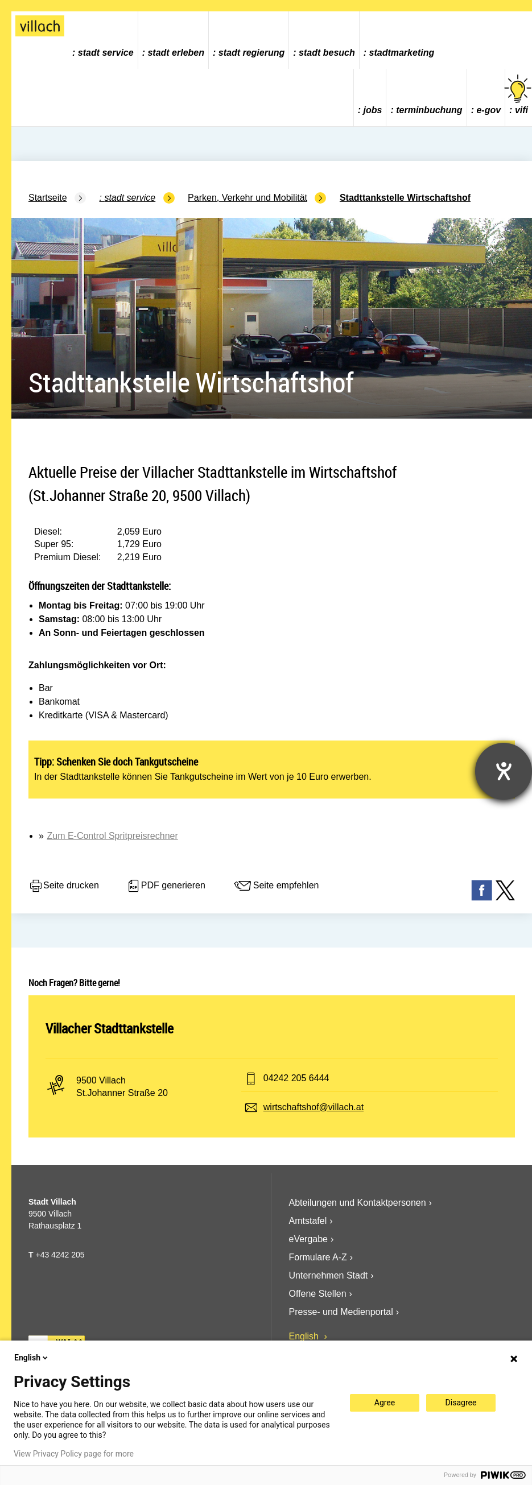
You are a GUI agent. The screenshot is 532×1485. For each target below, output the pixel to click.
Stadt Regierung (251, 52)
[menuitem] (103, 40)
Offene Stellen (318, 1293)
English (305, 1336)
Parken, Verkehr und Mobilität (247, 197)
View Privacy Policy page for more (74, 1453)
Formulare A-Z (318, 1257)
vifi (518, 95)
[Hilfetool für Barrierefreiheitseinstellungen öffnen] (503, 771)
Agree (384, 1402)
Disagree (461, 1402)
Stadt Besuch (327, 52)
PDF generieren (165, 886)
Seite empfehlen (276, 886)
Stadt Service (106, 52)
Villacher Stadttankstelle (110, 1028)
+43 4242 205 (59, 1254)
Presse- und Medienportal (341, 1312)
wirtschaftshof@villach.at (313, 1107)
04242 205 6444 (296, 1078)
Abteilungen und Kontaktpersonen (357, 1202)
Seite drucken (63, 886)
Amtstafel (308, 1221)
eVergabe (308, 1239)
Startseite (47, 197)
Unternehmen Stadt (328, 1275)
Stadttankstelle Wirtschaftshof (405, 197)
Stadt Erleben (175, 52)
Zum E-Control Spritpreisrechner (112, 836)
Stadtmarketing (402, 52)
